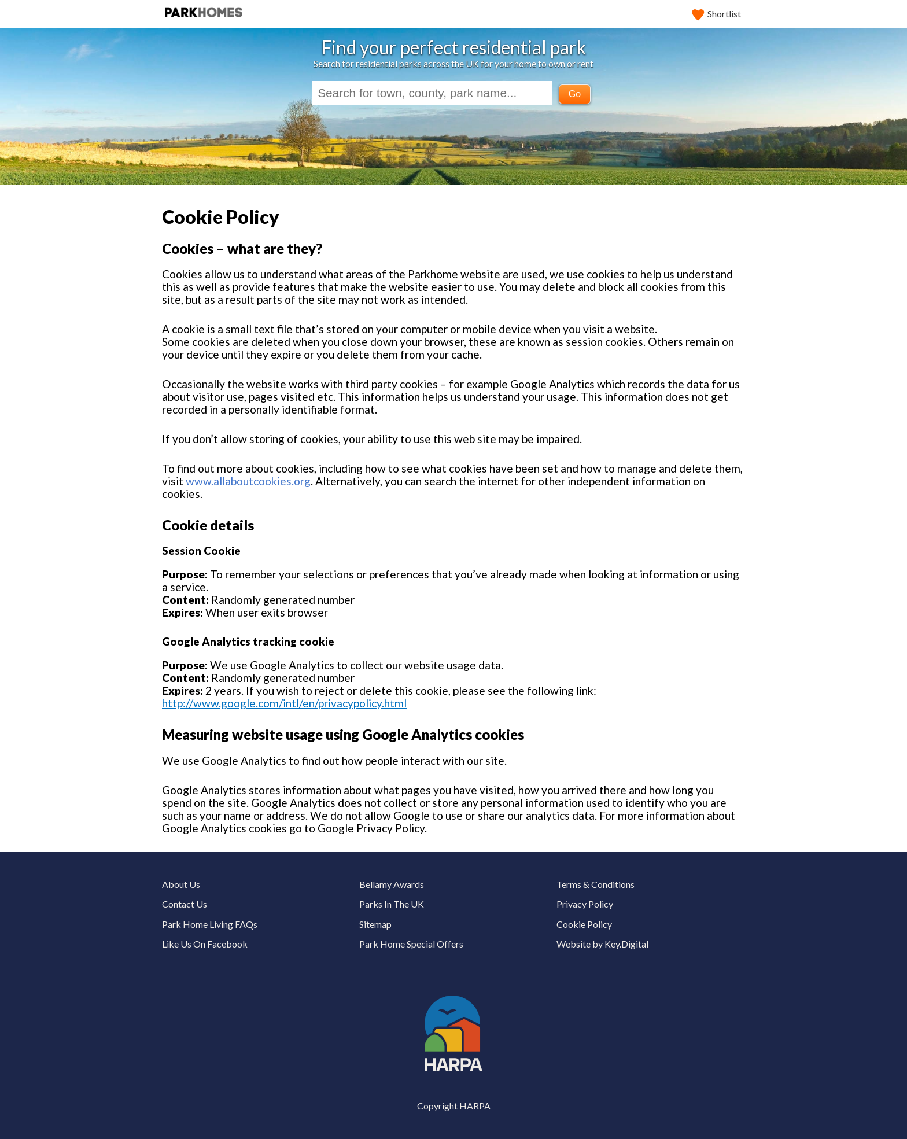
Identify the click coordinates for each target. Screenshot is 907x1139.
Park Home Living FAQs (209, 924)
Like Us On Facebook (205, 943)
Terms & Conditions (595, 884)
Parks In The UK (391, 903)
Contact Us (184, 903)
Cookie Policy (584, 924)
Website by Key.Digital (602, 943)
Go (575, 94)
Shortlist (717, 13)
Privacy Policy (584, 903)
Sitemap (375, 924)
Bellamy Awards (391, 884)
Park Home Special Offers (411, 943)
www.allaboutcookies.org (248, 481)
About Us (181, 884)
